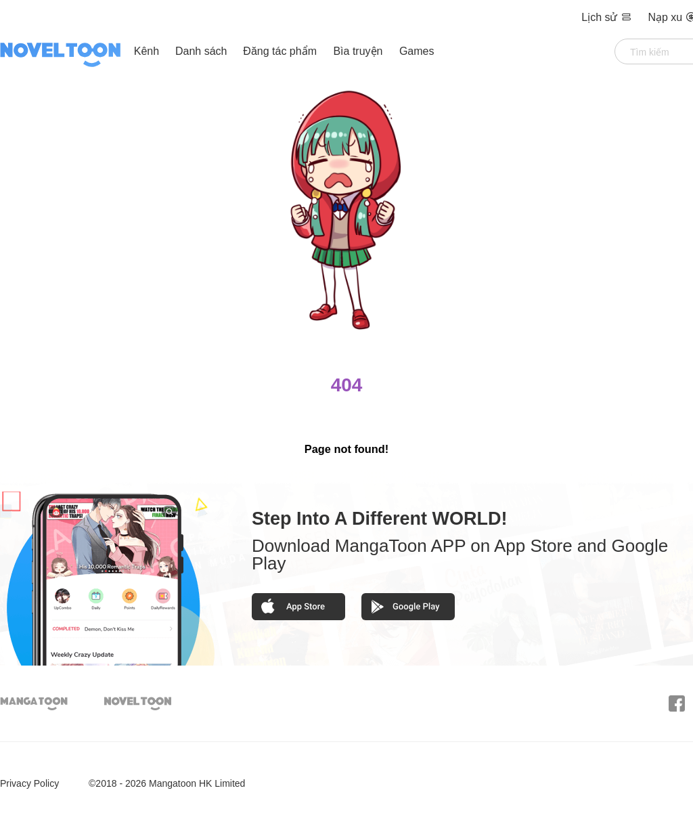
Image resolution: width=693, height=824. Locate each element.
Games (416, 51)
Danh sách (201, 51)
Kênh (146, 51)
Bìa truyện (359, 51)
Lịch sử (607, 17)
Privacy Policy (29, 783)
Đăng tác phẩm (281, 51)
